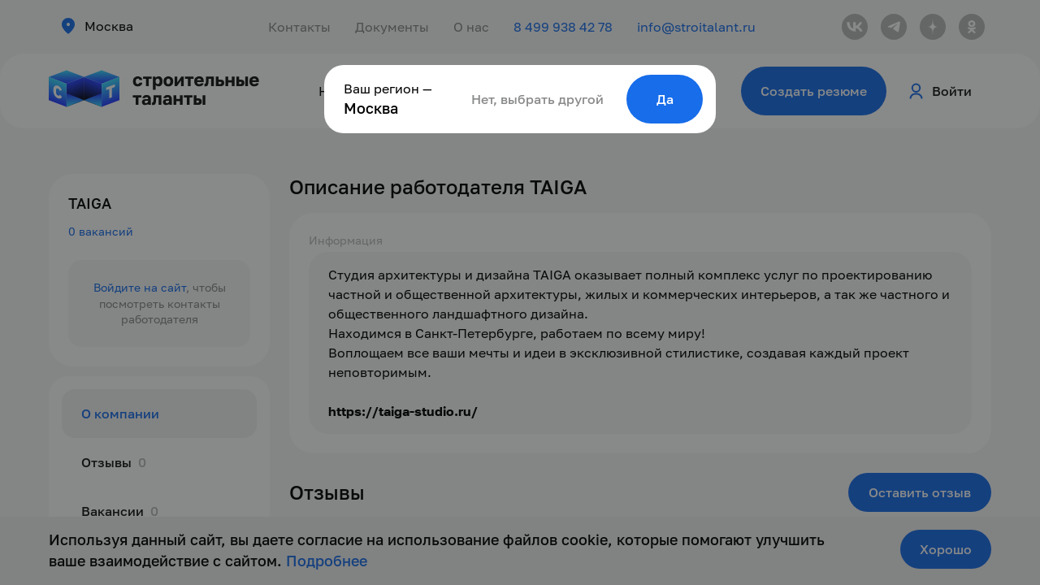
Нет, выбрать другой (537, 99)
